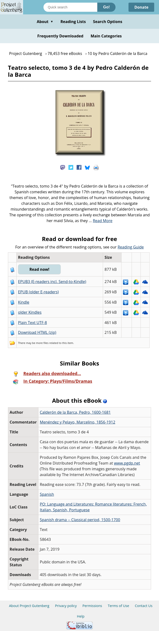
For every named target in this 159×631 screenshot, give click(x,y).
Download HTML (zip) (37, 332)
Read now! (39, 269)
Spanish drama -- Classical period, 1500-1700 (80, 519)
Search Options (107, 21)
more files (42, 343)
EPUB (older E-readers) (38, 292)
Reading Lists (73, 21)
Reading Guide (131, 247)
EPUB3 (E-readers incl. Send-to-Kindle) (52, 281)
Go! (106, 7)
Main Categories (106, 36)
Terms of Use (118, 605)
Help (80, 616)
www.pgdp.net (127, 463)
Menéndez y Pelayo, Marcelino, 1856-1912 (77, 422)
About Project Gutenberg (29, 605)
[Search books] (70, 7)
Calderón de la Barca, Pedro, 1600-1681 (75, 412)
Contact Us (143, 605)
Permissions (92, 605)
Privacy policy (66, 605)
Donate (141, 7)
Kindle (23, 302)
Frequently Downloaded (60, 36)
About (45, 21)
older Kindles (30, 312)
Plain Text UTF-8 (32, 322)
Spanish (47, 494)
